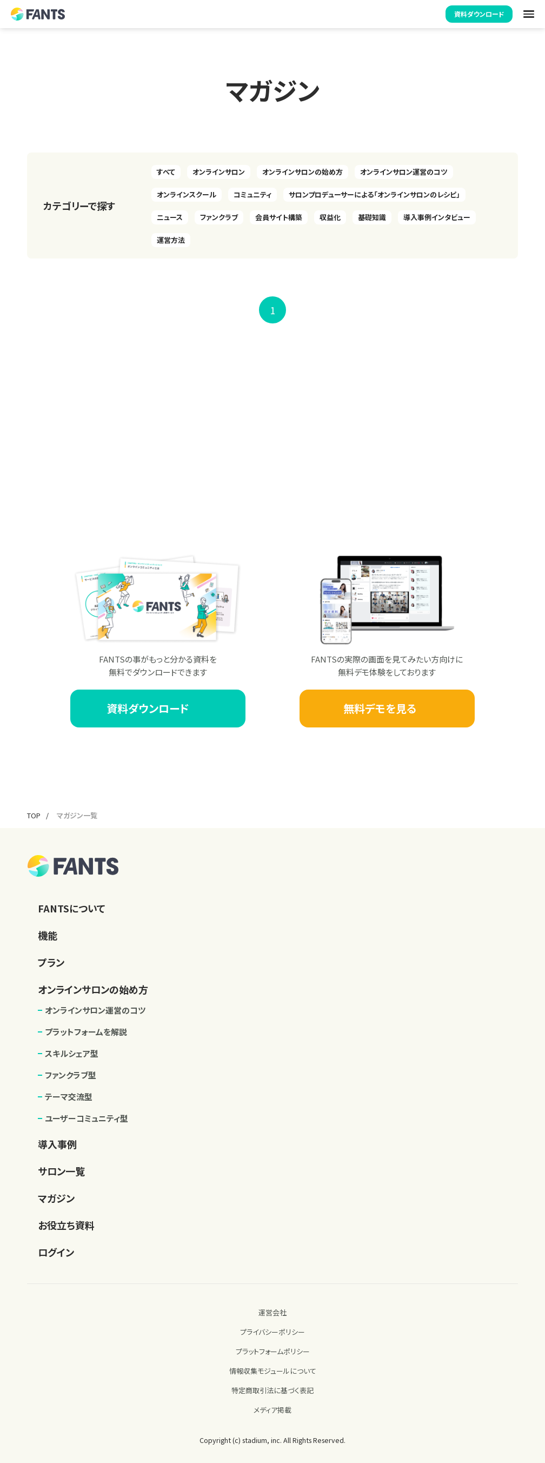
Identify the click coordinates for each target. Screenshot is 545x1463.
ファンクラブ (219, 217)
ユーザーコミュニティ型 (86, 1118)
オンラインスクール (186, 194)
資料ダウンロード (479, 13)
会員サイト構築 (278, 217)
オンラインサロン (218, 172)
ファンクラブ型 (70, 1075)
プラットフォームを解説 (86, 1031)
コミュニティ (252, 194)
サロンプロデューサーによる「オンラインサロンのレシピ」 (374, 194)
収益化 (330, 217)
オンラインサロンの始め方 (302, 172)
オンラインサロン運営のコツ (404, 172)
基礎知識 (372, 217)
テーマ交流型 (68, 1096)
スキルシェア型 (71, 1053)
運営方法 (171, 240)
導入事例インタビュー (436, 217)
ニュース (170, 217)
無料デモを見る (387, 708)
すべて (166, 172)
